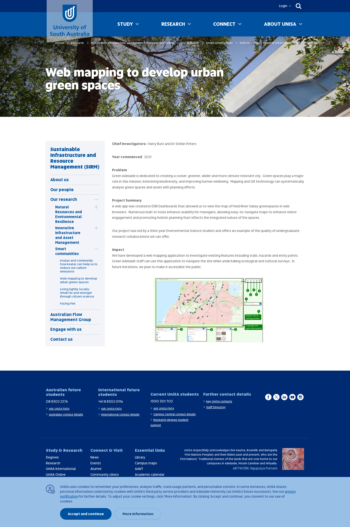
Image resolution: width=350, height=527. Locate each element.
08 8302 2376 (57, 401)
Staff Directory (216, 407)
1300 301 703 (161, 401)
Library (140, 457)
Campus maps (146, 463)
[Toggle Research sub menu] (189, 24)
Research (173, 24)
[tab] (67, 199)
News (94, 457)
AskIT (139, 469)
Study (125, 24)
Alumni (95, 469)
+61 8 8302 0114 (110, 401)
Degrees (52, 457)
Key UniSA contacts (219, 401)
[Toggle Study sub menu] (137, 24)
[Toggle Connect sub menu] (240, 24)
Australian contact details (66, 414)
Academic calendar (150, 474)
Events (95, 463)
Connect (224, 24)
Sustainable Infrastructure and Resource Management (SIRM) (132, 43)
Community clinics (104, 474)
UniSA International (61, 469)
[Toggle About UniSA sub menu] (300, 24)
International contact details (120, 414)
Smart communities (219, 43)
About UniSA (280, 24)
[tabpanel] (75, 243)
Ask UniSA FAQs (59, 409)
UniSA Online (56, 474)
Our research (190, 43)
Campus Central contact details (174, 414)
